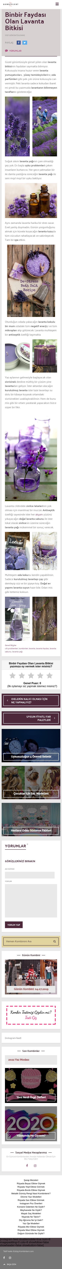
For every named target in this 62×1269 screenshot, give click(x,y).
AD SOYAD (9, 869)
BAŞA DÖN (9, 1264)
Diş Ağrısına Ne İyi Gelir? (31, 1220)
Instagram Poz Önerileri (31, 1203)
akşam (39, 514)
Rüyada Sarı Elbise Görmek (31, 1200)
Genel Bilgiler (10, 645)
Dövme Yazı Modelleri (31, 1197)
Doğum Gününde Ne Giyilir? (31, 1233)
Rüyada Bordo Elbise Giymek (31, 1190)
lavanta (32, 648)
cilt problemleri (11, 648)
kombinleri (23, 648)
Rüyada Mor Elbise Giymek (31, 1227)
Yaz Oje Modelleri (31, 1223)
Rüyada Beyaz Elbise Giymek (31, 1183)
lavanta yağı (17, 651)
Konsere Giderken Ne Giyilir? (31, 1207)
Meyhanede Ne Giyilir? (31, 1210)
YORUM (8, 881)
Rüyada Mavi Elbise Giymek (31, 1230)
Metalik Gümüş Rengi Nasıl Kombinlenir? (31, 1193)
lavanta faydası (42, 648)
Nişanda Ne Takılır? (31, 1217)
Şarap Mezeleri (31, 1180)
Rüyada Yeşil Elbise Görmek (30, 1187)
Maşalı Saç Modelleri (31, 1213)
